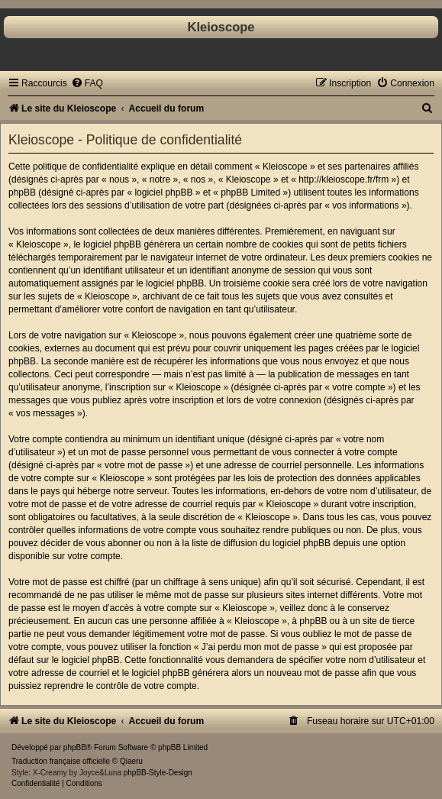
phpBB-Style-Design (158, 772)
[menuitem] (87, 83)
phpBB (74, 747)
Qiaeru (131, 761)
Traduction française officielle (60, 761)
